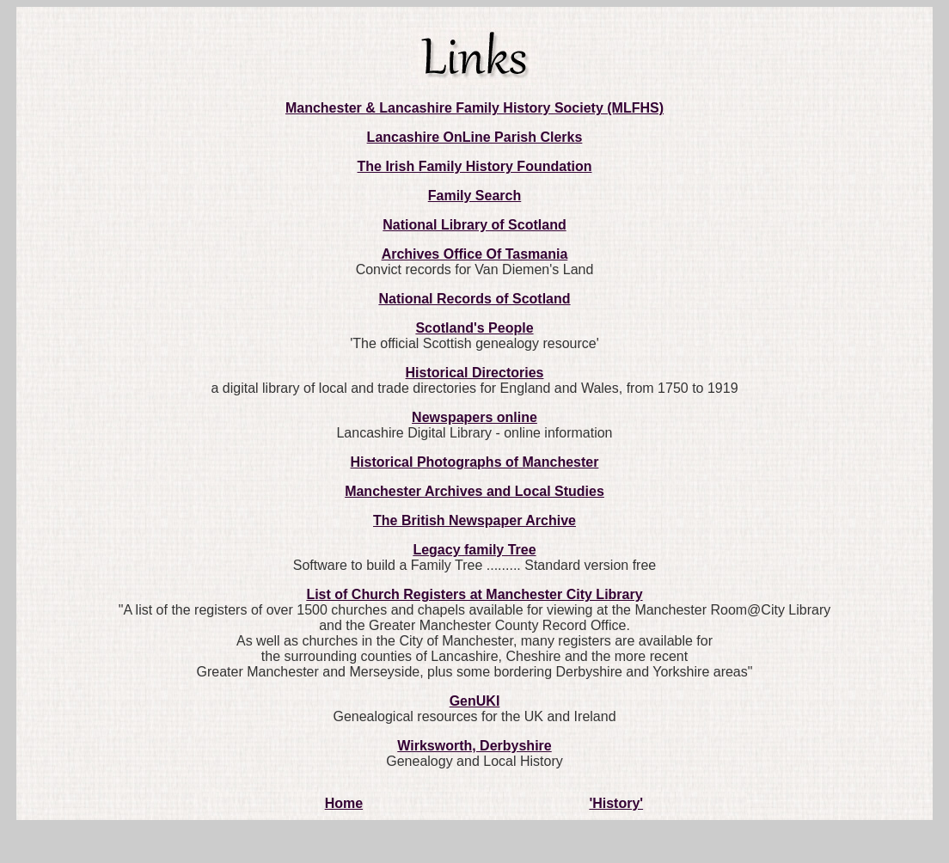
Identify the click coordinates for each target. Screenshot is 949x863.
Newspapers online (474, 417)
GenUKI (475, 701)
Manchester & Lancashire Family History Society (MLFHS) (474, 108)
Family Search (475, 195)
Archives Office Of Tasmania (475, 254)
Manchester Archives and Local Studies (474, 491)
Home (344, 803)
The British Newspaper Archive (474, 520)
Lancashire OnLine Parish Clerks (475, 137)
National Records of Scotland (474, 298)
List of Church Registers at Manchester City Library (474, 594)
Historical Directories (475, 372)
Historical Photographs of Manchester (475, 462)
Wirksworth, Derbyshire (474, 745)
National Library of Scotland (474, 224)
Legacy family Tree (474, 549)
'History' (616, 803)
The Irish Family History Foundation (475, 166)
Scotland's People (474, 328)
